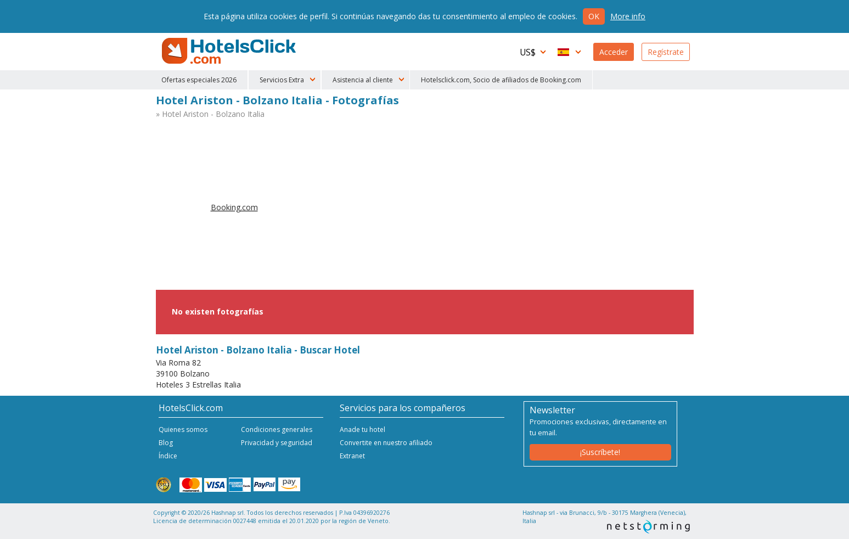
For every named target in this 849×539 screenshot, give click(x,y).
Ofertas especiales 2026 (199, 80)
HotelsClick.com (230, 51)
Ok (593, 16)
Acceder (613, 52)
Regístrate (666, 52)
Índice (168, 456)
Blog (166, 442)
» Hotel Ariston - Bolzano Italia (210, 114)
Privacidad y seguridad (276, 442)
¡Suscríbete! (600, 452)
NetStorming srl (648, 527)
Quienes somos (183, 429)
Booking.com (234, 207)
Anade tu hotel (362, 429)
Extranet (352, 456)
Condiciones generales (276, 429)
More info (627, 16)
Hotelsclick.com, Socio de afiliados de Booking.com (501, 80)
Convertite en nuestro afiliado (386, 442)
